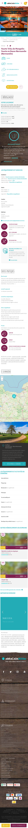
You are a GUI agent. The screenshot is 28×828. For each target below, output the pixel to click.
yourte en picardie (16, 356)
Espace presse (19, 809)
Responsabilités (21, 810)
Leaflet (14, 421)
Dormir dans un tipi (5, 716)
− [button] (2, 379)
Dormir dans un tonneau (6, 714)
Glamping (3, 730)
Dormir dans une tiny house (7, 709)
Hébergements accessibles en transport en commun (13, 742)
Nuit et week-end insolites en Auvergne (10, 687)
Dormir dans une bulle (6, 708)
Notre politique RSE (5, 766)
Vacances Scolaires (5, 772)
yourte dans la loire (8, 641)
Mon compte (22, 812)
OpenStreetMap (20, 421)
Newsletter (3, 760)
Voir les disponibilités (18, 825)
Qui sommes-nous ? (10, 809)
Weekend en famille (6, 739)
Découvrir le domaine (14, 464)
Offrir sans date (13, 87)
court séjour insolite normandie (17, 638)
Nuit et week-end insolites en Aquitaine (10, 683)
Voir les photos (14, 29)
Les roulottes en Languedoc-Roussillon (9, 734)
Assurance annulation (6, 777)
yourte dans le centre (19, 643)
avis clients (14, 822)
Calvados (5, 39)
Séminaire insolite (5, 773)
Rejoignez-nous (14, 812)
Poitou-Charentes (5, 732)
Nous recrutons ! (5, 778)
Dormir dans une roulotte (7, 711)
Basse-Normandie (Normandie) (13, 38)
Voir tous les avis (8, 161)
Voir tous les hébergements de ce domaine (10, 589)
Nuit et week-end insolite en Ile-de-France (11, 692)
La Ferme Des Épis (13, 39)
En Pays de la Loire (5, 690)
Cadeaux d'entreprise (6, 761)
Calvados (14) (8, 446)
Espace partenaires (5, 775)
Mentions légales (7, 810)
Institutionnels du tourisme (7, 768)
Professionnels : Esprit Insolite (8, 758)
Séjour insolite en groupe (6, 770)
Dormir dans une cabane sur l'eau (9, 706)
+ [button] (2, 377)
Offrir (6, 825)
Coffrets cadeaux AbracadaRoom (9, 746)
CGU (14, 810)
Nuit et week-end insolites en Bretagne (10, 685)
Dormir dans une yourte (6, 713)
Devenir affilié (6, 812)
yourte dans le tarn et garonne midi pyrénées (11, 645)
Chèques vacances (5, 765)
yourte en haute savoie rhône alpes (9, 640)
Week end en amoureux (6, 737)
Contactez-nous (16, 813)
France (2, 38)
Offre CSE (3, 763)
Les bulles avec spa (5, 735)
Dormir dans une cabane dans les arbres (10, 704)
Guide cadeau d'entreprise (7, 744)
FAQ (9, 813)
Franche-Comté (4, 728)
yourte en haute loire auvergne (13, 360)
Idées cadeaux (4, 740)
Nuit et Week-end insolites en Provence (10, 689)
